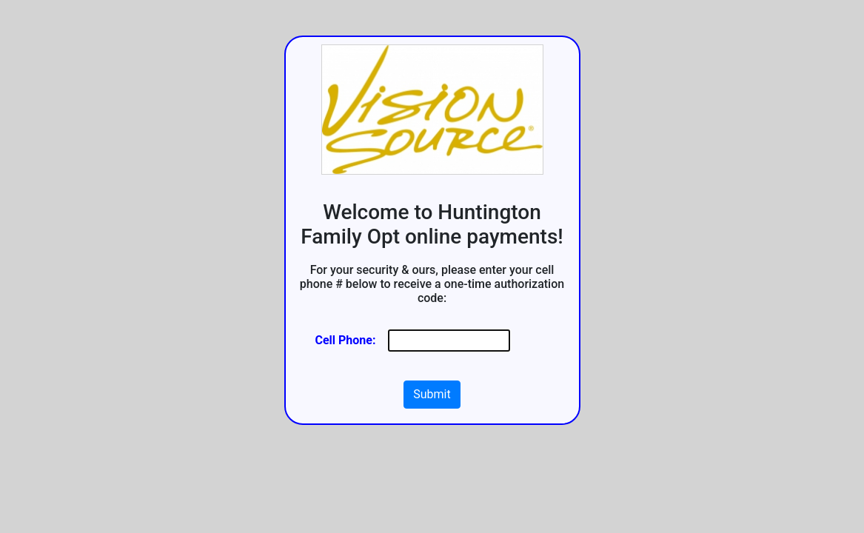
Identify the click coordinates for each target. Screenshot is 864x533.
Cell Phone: (345, 340)
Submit (431, 394)
